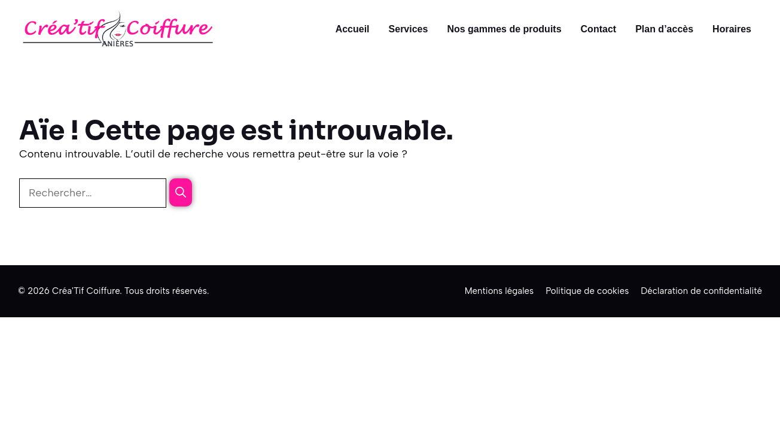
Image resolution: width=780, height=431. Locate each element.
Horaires (731, 29)
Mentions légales (499, 291)
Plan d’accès (664, 29)
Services (408, 29)
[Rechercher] (180, 192)
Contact (599, 29)
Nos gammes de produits (504, 29)
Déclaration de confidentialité (701, 291)
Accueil (353, 29)
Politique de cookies (587, 291)
